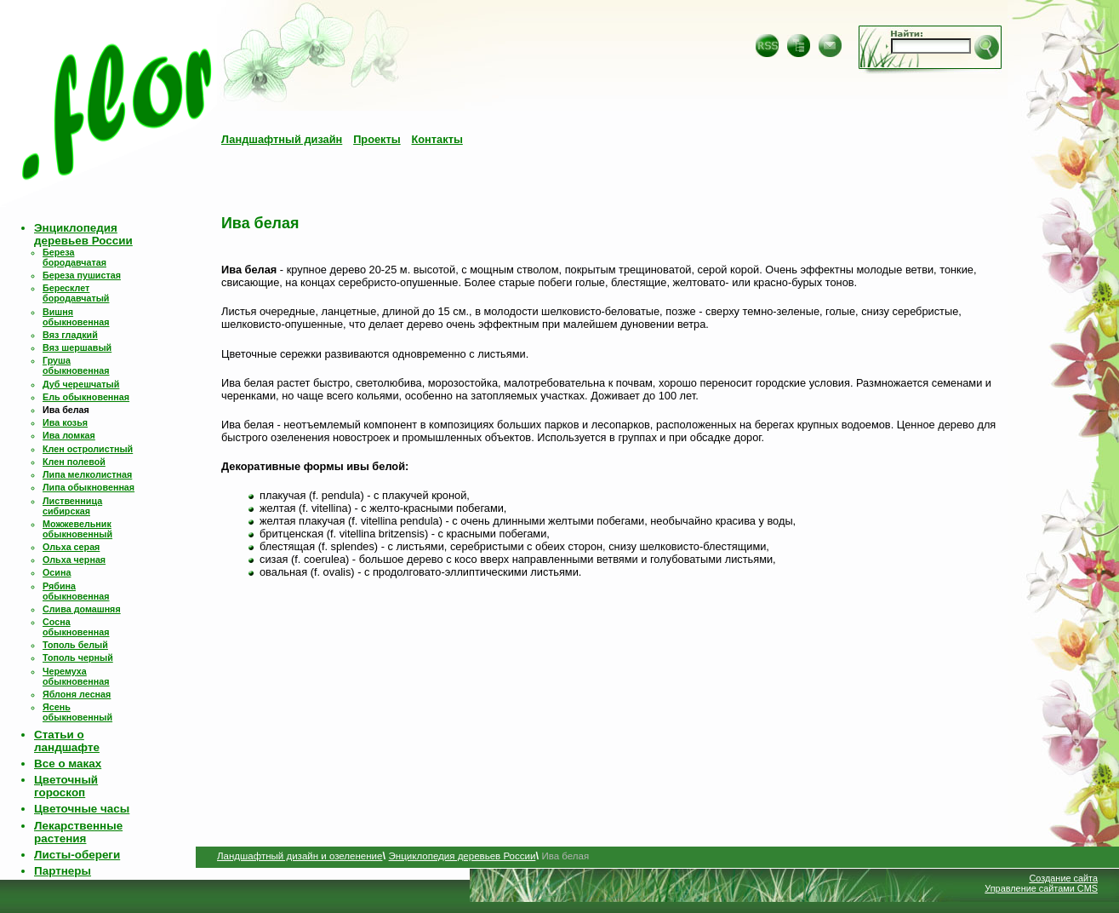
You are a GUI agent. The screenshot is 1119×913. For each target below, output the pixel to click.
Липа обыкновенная (88, 487)
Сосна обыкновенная (76, 627)
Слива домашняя (82, 609)
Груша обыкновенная (76, 365)
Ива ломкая (69, 435)
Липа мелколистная (87, 474)
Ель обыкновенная (86, 397)
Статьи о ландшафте (67, 741)
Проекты (377, 139)
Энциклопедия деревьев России (83, 234)
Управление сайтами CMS (1041, 888)
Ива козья (65, 422)
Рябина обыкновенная (76, 591)
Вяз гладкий (70, 335)
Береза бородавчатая (74, 257)
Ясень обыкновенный (77, 712)
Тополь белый (75, 645)
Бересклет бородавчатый (76, 293)
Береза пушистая (82, 275)
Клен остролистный (88, 449)
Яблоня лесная (77, 694)
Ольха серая (71, 547)
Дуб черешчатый (81, 384)
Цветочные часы (81, 808)
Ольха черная (74, 559)
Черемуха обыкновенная (76, 676)
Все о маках (67, 763)
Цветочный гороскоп (66, 786)
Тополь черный (78, 657)
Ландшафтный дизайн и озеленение (299, 856)
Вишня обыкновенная (76, 317)
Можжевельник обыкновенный (77, 529)
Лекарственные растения (78, 832)
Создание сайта (1063, 878)
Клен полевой (74, 461)
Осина (57, 572)
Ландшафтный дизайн (281, 139)
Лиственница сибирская (72, 506)
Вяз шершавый (77, 347)
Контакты (436, 139)
